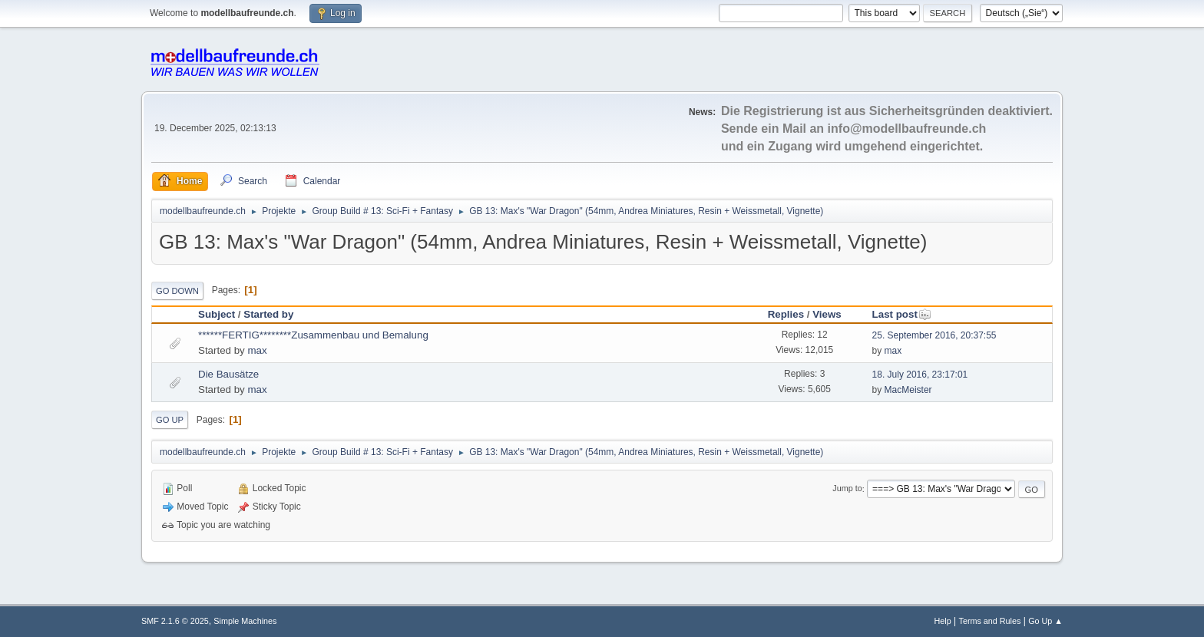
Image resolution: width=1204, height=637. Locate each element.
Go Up (170, 419)
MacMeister (908, 390)
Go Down (177, 290)
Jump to (847, 488)
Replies (786, 314)
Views (827, 314)
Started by (268, 314)
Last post (901, 314)
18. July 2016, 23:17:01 (920, 374)
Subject (216, 314)
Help (942, 620)
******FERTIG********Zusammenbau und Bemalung (313, 335)
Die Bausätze (228, 374)
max (256, 350)
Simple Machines (244, 620)
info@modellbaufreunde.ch (907, 128)
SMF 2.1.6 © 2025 (175, 620)
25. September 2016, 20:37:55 (934, 335)
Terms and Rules (990, 620)
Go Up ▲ (1045, 620)
